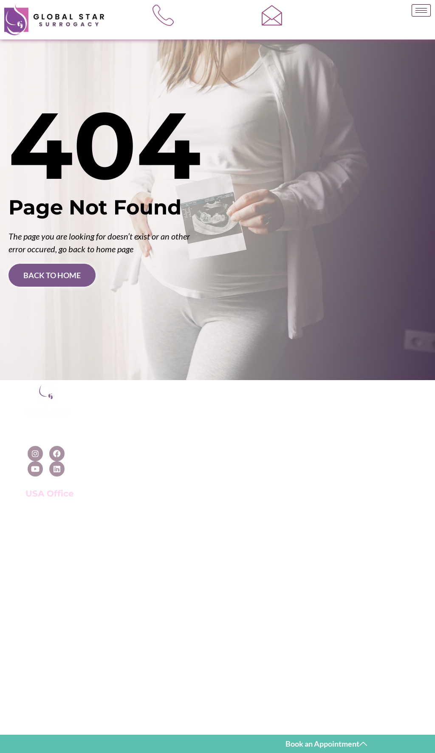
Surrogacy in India (141, 589)
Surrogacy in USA (140, 421)
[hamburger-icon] (421, 10)
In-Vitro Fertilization (290, 445)
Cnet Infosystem (325, 713)
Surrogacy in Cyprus (144, 540)
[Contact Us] (361, 400)
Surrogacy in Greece (144, 553)
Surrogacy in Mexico (144, 458)
